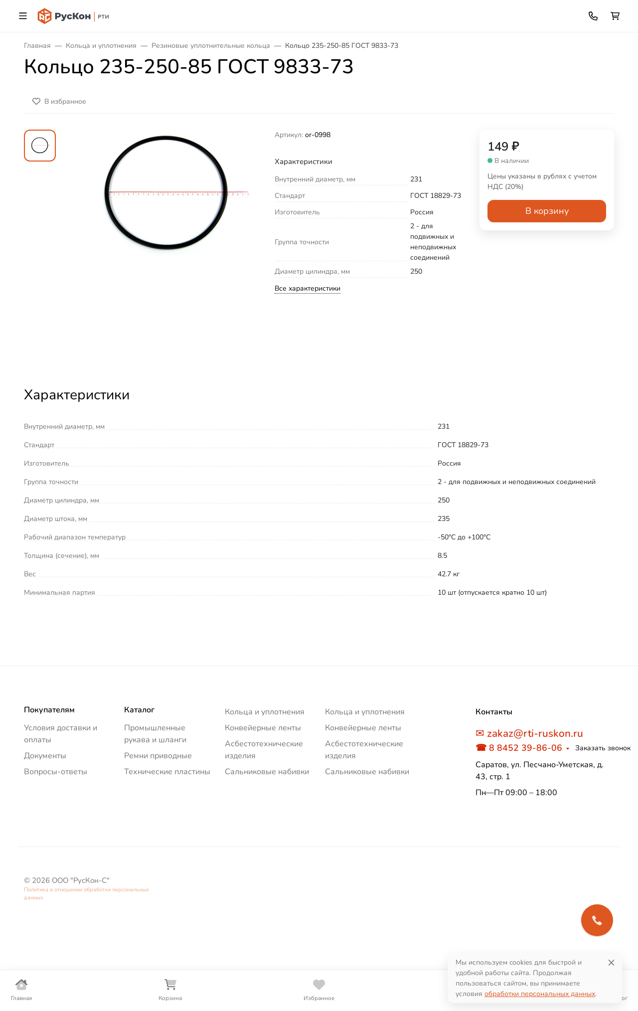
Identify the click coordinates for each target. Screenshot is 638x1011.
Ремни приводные (158, 755)
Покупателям (49, 710)
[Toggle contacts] (593, 16)
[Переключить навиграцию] (23, 16)
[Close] (611, 962)
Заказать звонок (603, 748)
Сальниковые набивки (267, 771)
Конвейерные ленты (263, 727)
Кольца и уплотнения (265, 711)
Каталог (139, 710)
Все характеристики (307, 288)
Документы (45, 755)
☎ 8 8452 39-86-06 (519, 748)
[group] (167, 249)
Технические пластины (167, 771)
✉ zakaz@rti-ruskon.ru (529, 733)
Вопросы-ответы (55, 771)
